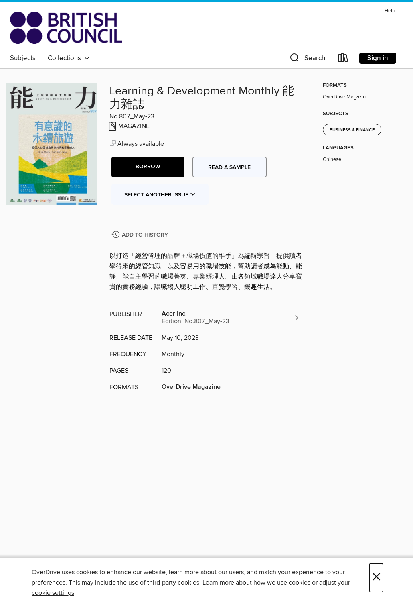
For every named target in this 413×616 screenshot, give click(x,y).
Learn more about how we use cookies (256, 583)
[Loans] (343, 59)
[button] (306, 59)
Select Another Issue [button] (160, 194)
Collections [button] (69, 58)
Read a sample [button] (229, 167)
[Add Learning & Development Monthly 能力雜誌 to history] (140, 235)
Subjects (23, 58)
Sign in (377, 58)
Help (390, 11)
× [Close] (376, 577)
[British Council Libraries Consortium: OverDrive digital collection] (66, 27)
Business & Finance (352, 130)
